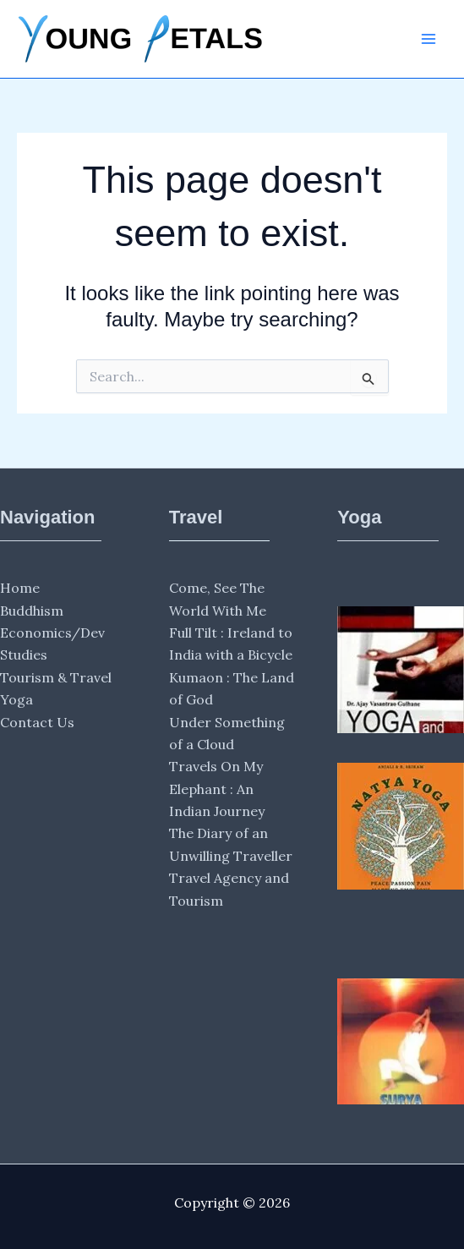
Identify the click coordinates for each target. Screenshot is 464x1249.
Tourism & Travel (56, 677)
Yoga (16, 699)
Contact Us (37, 722)
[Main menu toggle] (428, 39)
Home (20, 587)
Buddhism (31, 610)
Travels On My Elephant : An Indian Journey (217, 788)
